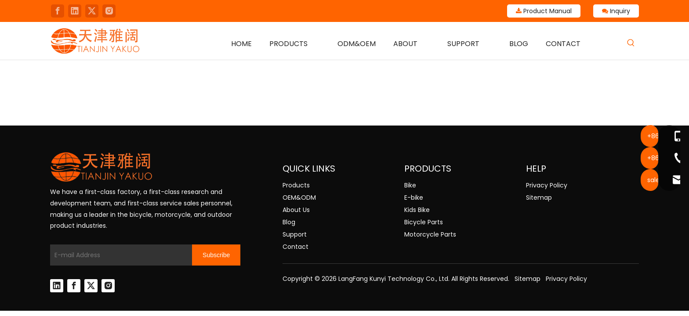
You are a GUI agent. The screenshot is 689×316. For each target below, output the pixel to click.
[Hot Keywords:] (631, 43)
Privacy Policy (546, 185)
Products (296, 185)
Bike (410, 185)
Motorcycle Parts (430, 234)
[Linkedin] (74, 11)
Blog (289, 222)
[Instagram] (109, 11)
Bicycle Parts (423, 222)
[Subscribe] (216, 255)
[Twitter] (91, 11)
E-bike (413, 197)
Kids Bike (417, 209)
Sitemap (539, 197)
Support (295, 234)
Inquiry (616, 11)
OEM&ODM (299, 197)
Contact (295, 246)
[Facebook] (57, 11)
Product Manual (544, 11)
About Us (296, 209)
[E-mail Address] (119, 255)
